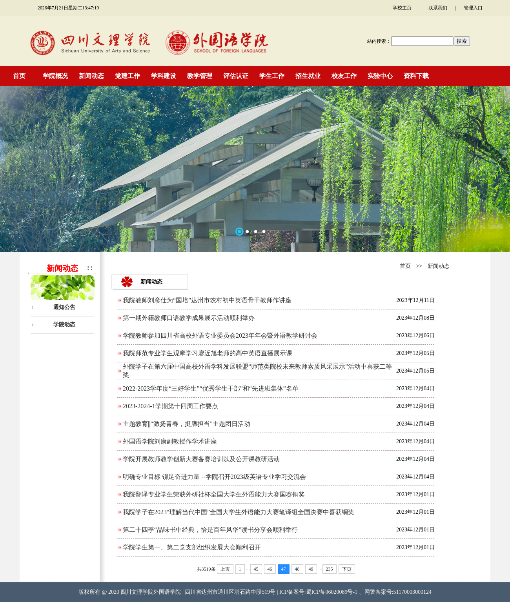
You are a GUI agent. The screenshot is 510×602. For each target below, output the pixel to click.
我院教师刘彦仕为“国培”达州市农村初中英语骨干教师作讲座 (207, 300)
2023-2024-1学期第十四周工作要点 (170, 406)
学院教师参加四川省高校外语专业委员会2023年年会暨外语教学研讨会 (220, 335)
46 (270, 569)
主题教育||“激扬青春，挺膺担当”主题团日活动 (186, 423)
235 (329, 569)
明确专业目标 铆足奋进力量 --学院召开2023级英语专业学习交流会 (214, 476)
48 (297, 569)
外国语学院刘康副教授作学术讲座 (170, 441)
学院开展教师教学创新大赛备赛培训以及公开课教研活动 (201, 459)
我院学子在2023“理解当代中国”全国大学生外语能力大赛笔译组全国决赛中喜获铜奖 (238, 512)
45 (256, 569)
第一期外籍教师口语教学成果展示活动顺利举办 (189, 318)
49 (311, 569)
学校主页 (402, 8)
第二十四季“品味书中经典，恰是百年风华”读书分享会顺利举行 (210, 529)
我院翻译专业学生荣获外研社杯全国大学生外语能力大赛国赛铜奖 (214, 494)
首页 (405, 266)
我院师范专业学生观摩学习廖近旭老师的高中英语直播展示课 (207, 353)
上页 (225, 569)
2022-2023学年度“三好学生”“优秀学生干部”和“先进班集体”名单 (211, 388)
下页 (347, 569)
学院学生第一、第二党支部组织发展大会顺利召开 (192, 547)
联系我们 (437, 8)
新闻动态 (439, 266)
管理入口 (473, 8)
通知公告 (64, 307)
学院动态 (64, 324)
